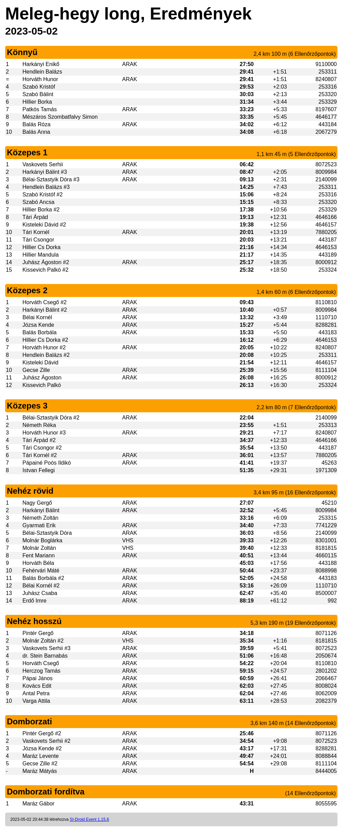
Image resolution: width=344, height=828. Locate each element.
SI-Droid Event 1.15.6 (89, 819)
